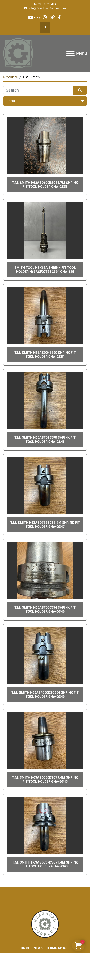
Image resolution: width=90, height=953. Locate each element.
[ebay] (37, 17)
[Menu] (70, 53)
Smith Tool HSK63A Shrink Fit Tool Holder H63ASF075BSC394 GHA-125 (45, 270)
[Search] (38, 90)
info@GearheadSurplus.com (47, 8)
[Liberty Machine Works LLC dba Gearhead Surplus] (45, 924)
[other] (52, 17)
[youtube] (30, 17)
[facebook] (59, 17)
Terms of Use (57, 948)
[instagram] (44, 17)
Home (25, 948)
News (38, 948)
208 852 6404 (47, 4)
